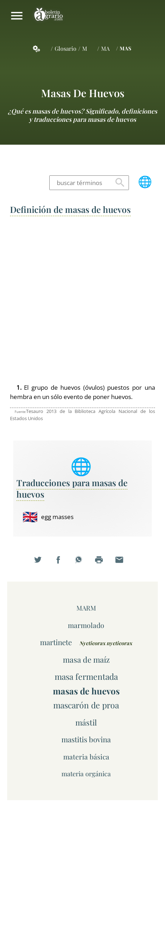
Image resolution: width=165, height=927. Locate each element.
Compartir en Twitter (41, 563)
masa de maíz (86, 659)
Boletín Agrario (49, 15)
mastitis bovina (86, 739)
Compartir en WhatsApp (82, 563)
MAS (125, 48)
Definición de (70, 209)
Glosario (65, 48)
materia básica (86, 756)
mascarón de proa (86, 705)
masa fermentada (86, 676)
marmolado (86, 625)
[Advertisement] (82, 300)
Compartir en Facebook (62, 563)
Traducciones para (72, 488)
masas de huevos (82, 93)
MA (105, 48)
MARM (86, 607)
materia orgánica (86, 773)
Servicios (40, 48)
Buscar (120, 182)
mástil (86, 722)
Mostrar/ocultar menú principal (16, 15)
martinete (56, 642)
